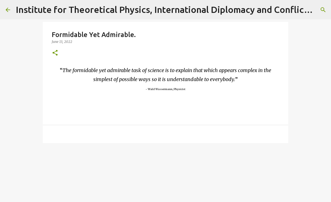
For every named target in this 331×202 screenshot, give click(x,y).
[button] (55, 53)
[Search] (323, 10)
